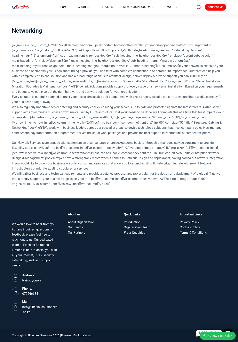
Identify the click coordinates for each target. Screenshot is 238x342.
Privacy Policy (189, 222)
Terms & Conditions (193, 232)
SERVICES (107, 7)
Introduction (132, 222)
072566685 (30, 294)
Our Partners (76, 232)
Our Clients (75, 227)
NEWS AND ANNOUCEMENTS (139, 7)
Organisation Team (137, 227)
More (173, 7)
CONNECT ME (215, 7)
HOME (63, 7)
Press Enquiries (134, 232)
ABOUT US (84, 7)
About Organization (81, 222)
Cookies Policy (190, 227)
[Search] (199, 7)
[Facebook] (197, 335)
